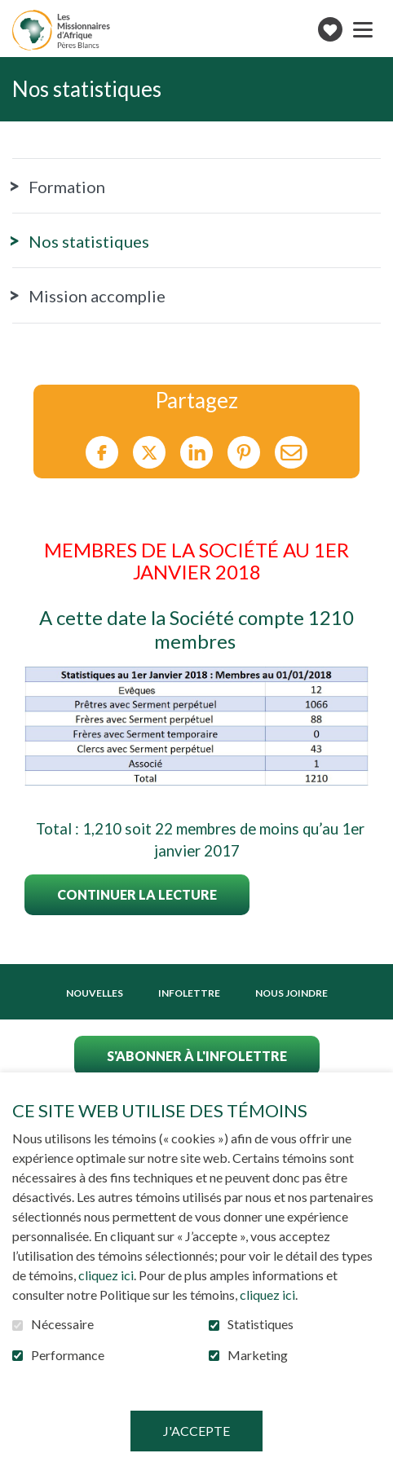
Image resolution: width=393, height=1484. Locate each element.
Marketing (257, 1355)
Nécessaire (62, 1324)
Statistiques (260, 1324)
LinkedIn (196, 452)
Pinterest (243, 452)
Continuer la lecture (137, 894)
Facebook (102, 452)
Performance (67, 1355)
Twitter (149, 452)
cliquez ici (106, 1275)
